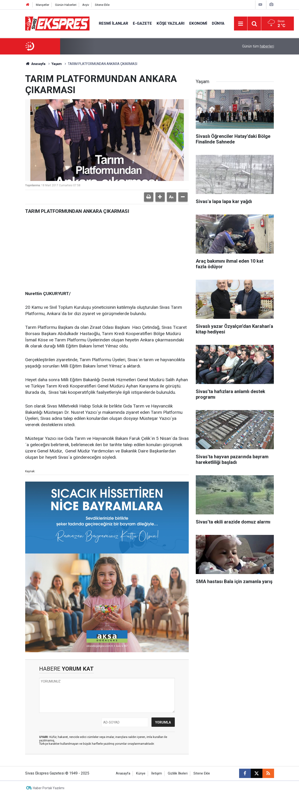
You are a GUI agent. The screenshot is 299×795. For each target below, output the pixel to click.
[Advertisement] (107, 251)
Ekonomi (198, 23)
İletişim (156, 773)
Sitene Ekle (102, 5)
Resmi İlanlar (113, 23)
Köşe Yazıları (171, 23)
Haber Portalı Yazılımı (48, 788)
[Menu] (241, 23)
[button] (160, 197)
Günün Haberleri (65, 5)
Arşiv (85, 5)
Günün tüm (258, 46)
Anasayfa (35, 64)
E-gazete (142, 23)
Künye (140, 773)
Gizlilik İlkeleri (178, 773)
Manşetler (42, 5)
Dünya (218, 23)
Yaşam (57, 64)
